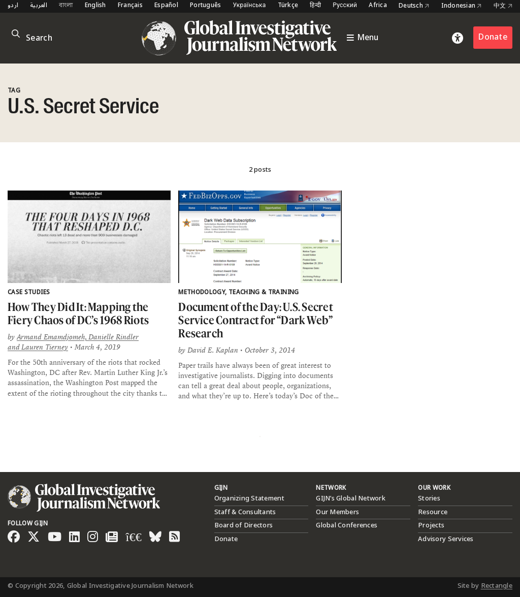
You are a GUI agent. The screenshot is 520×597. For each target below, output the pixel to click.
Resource (432, 512)
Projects (431, 525)
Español (166, 6)
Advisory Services (445, 539)
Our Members (337, 512)
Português (205, 6)
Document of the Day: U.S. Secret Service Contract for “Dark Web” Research (255, 319)
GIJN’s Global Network (350, 498)
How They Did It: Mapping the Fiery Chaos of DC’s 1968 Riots (78, 313)
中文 (503, 6)
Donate (492, 37)
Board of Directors (243, 525)
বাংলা (66, 6)
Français (130, 6)
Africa (378, 6)
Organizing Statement (249, 498)
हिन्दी (315, 6)
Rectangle (496, 586)
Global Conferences (346, 525)
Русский (345, 6)
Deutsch (414, 6)
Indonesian (461, 6)
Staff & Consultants (245, 512)
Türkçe (288, 6)
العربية (38, 6)
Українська (249, 6)
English (95, 6)
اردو (13, 6)
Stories (429, 498)
